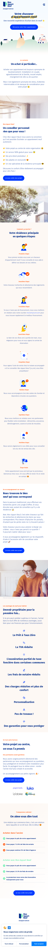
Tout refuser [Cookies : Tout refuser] (9, 944)
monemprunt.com (33, 313)
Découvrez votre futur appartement (24, 27)
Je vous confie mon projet (13, 178)
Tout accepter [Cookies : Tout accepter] (39, 944)
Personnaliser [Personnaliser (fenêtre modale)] (24, 944)
